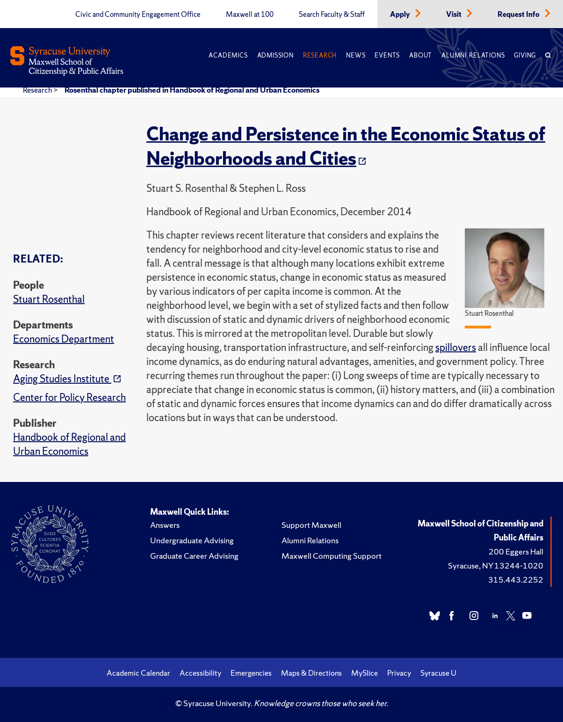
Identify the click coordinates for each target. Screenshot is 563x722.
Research (320, 55)
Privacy (399, 673)
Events (387, 55)
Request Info (519, 14)
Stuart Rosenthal (49, 299)
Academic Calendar (138, 673)
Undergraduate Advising (192, 540)
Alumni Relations (473, 55)
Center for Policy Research (69, 397)
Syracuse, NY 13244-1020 (495, 565)
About (420, 55)
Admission (275, 55)
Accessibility (200, 673)
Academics (228, 55)
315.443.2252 (515, 579)
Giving (525, 55)
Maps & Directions (311, 673)
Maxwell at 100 (250, 14)
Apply (400, 14)
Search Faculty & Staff (332, 14)
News (355, 55)
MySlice (364, 673)
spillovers (455, 347)
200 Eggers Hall (516, 551)
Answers (165, 524)
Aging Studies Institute (62, 379)
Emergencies (251, 673)
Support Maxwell (311, 524)
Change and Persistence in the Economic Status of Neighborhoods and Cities (345, 146)
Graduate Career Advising (194, 555)
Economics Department (63, 339)
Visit (454, 14)
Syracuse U (438, 673)
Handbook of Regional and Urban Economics (69, 444)
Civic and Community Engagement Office (138, 14)
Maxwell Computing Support (332, 555)
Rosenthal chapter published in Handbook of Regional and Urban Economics (192, 90)
